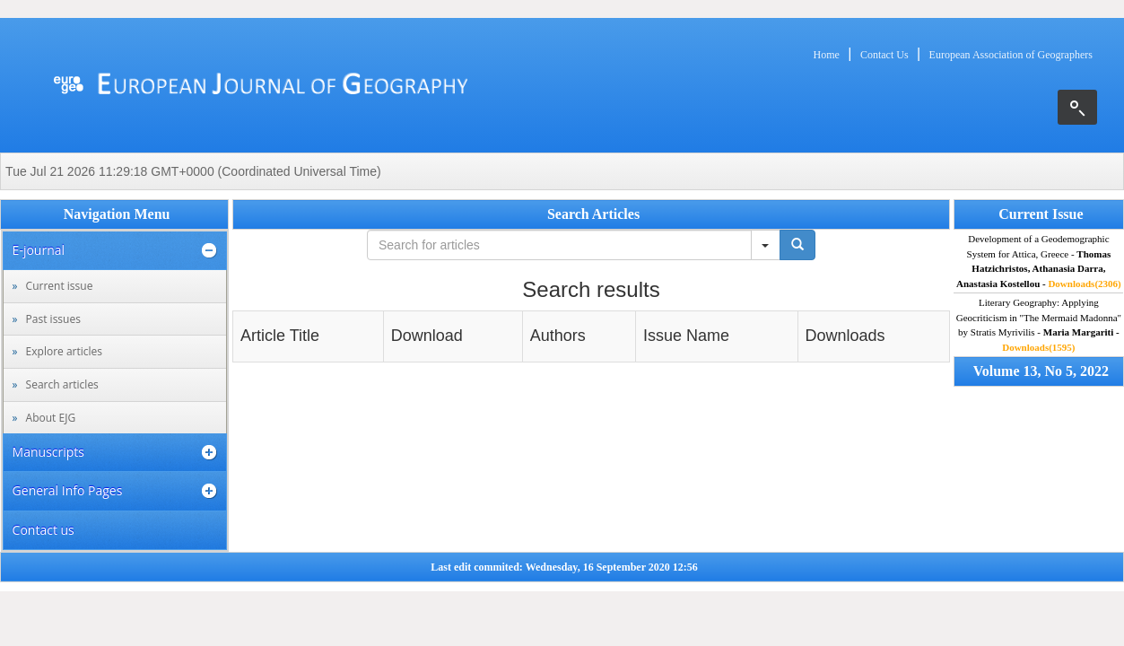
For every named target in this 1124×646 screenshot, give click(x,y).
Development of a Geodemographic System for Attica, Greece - (1038, 261)
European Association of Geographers (1011, 54)
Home (827, 54)
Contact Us (884, 54)
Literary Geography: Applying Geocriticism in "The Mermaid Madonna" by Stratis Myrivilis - (1038, 325)
